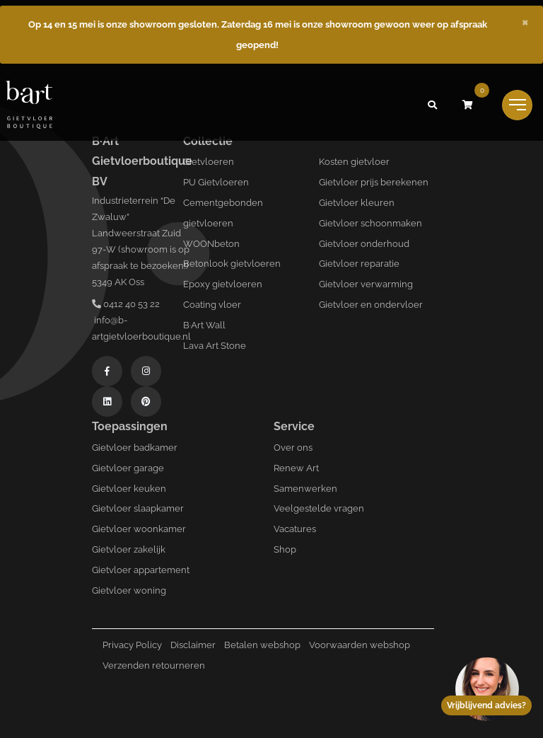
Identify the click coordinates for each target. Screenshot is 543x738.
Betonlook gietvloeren (232, 263)
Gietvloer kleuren (357, 202)
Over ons (293, 447)
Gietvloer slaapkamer (138, 508)
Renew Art (296, 468)
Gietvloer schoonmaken (370, 223)
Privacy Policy (132, 645)
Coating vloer (212, 304)
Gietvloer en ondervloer (371, 304)
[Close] (525, 21)
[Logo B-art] (29, 105)
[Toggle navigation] (517, 105)
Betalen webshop (262, 645)
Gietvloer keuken (129, 488)
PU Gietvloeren (216, 182)
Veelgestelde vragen (319, 508)
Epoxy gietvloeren (222, 284)
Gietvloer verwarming (366, 284)
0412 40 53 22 (126, 304)
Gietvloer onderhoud (364, 243)
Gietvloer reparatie (359, 263)
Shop (285, 549)
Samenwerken (305, 488)
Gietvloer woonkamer (139, 529)
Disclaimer (193, 645)
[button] (432, 104)
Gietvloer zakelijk (128, 549)
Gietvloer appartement (140, 570)
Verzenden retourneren (154, 665)
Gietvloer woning (129, 590)
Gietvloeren (208, 161)
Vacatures (295, 529)
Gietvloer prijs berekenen (373, 182)
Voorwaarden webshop (359, 645)
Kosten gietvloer (354, 161)
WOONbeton (211, 243)
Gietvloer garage (128, 468)
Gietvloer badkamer (134, 447)
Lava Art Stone (214, 345)
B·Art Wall (204, 325)
